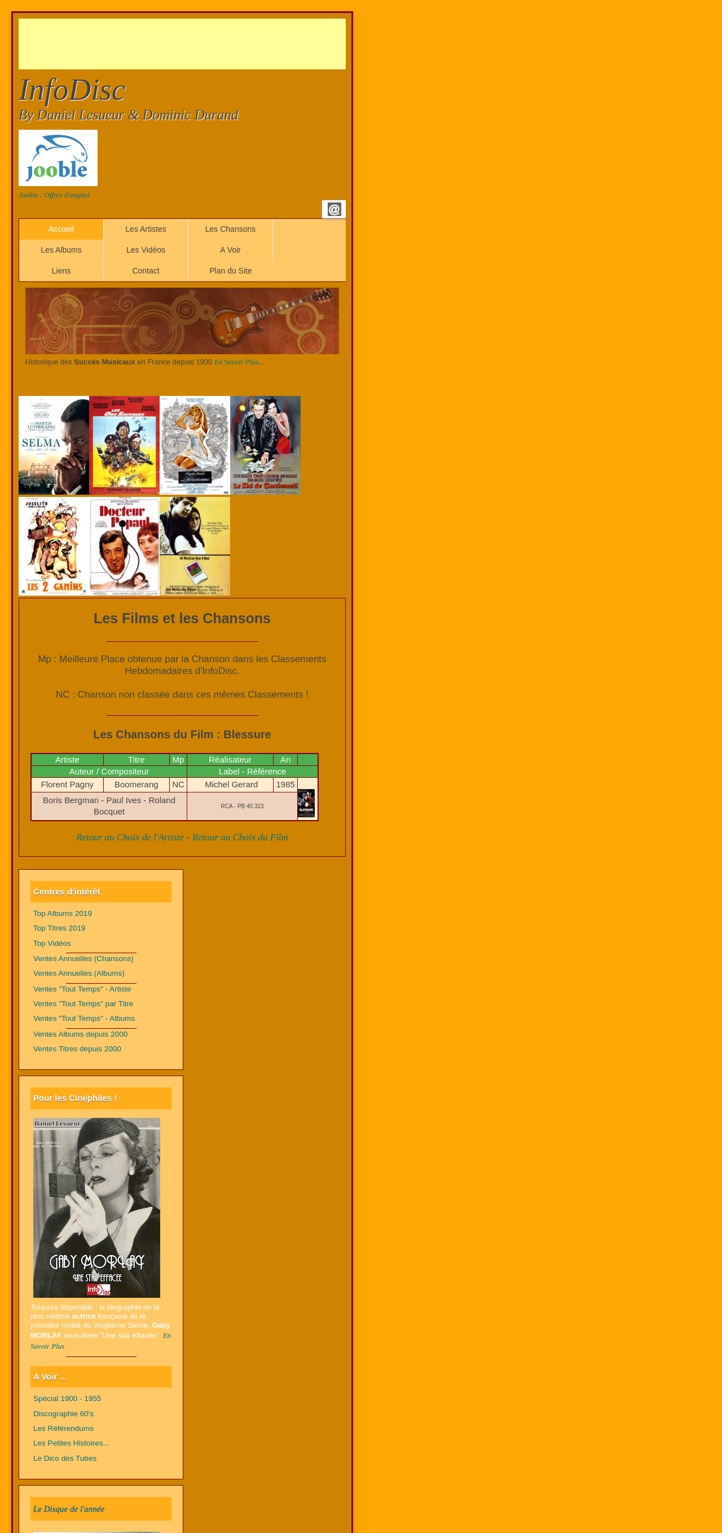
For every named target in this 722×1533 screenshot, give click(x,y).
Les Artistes (145, 229)
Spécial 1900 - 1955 (67, 1398)
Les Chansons (230, 229)
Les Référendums (63, 1428)
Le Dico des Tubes (64, 1458)
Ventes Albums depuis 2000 (80, 1034)
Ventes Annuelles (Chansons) (83, 958)
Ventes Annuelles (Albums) (79, 973)
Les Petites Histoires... (71, 1443)
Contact (145, 270)
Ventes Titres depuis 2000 (77, 1049)
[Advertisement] (224, 44)
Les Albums (61, 249)
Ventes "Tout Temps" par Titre (83, 1003)
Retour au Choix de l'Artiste (130, 837)
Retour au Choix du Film (240, 837)
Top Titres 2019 (59, 928)
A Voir (230, 249)
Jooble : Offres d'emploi (54, 195)
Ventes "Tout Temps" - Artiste (82, 989)
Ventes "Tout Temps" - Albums (84, 1018)
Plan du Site (230, 270)
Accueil (61, 229)
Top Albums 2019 (62, 913)
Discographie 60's (63, 1413)
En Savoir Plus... (239, 362)
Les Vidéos (145, 249)
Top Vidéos (52, 943)
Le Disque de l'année (68, 1508)
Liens (61, 270)
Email (334, 209)
